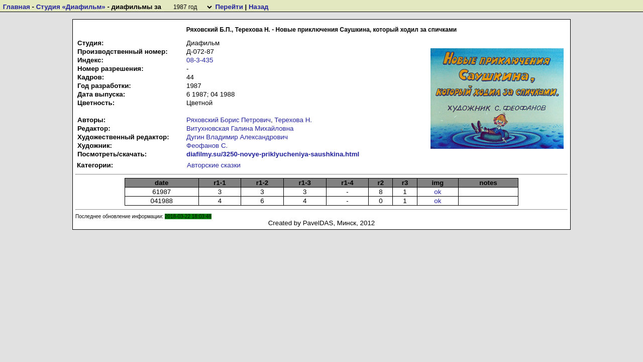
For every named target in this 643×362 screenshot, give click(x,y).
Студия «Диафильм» (70, 7)
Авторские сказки (214, 165)
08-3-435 (199, 60)
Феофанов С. (207, 145)
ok (437, 192)
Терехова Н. (293, 120)
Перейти (229, 7)
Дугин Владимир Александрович (237, 137)
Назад (259, 7)
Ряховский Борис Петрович (228, 120)
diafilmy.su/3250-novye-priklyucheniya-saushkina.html (272, 154)
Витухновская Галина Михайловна (239, 128)
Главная (16, 7)
